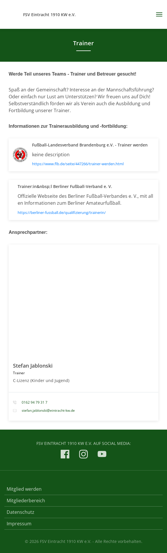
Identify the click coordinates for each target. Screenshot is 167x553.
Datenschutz (20, 512)
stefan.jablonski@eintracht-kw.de (48, 410)
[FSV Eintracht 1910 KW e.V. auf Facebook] (65, 455)
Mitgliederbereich (26, 500)
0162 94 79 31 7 (34, 402)
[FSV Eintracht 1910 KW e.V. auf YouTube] (102, 455)
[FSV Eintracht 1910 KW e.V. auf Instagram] (83, 455)
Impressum (19, 523)
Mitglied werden (24, 489)
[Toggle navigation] (157, 14)
